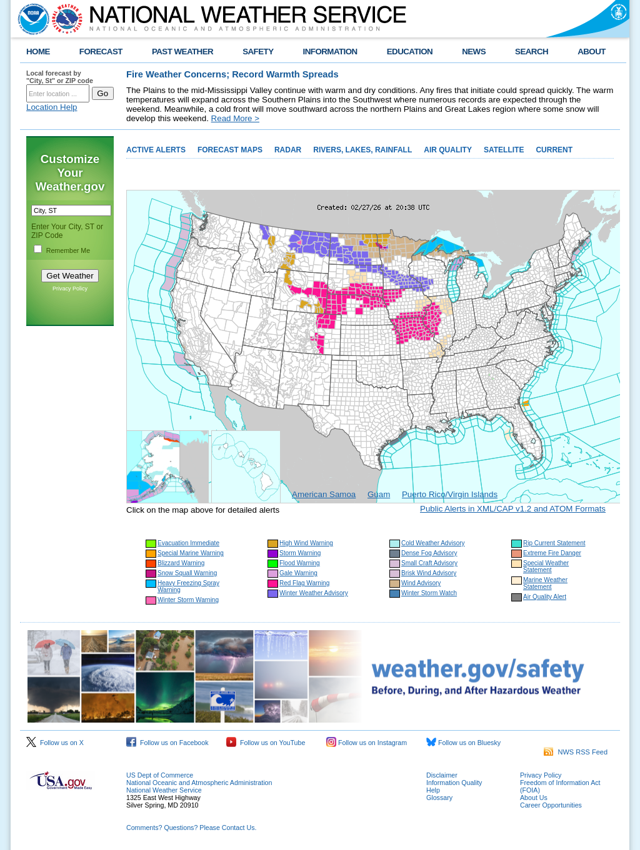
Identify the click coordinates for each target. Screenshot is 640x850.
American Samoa (324, 494)
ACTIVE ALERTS (156, 150)
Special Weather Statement (546, 566)
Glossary (439, 797)
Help (433, 790)
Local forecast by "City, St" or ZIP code (59, 76)
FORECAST (100, 51)
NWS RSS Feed (576, 752)
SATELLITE (504, 150)
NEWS (474, 51)
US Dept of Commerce (159, 775)
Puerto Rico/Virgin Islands (450, 494)
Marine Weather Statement (545, 583)
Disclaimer (442, 775)
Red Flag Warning (304, 583)
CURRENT (554, 150)
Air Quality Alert (544, 596)
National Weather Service (164, 790)
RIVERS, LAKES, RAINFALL (362, 150)
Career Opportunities (551, 805)
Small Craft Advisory (429, 563)
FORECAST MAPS (230, 150)
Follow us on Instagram (366, 742)
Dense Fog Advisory (429, 553)
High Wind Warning (306, 543)
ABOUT (592, 51)
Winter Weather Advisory (313, 593)
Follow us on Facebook (167, 742)
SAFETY (257, 51)
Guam (379, 494)
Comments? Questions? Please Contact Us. (191, 827)
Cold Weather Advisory (433, 543)
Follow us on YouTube (265, 742)
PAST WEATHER (182, 51)
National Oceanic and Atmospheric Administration (199, 782)
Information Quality (454, 782)
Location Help (52, 107)
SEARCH (531, 51)
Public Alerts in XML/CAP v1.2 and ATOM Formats (513, 508)
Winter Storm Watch (429, 593)
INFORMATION (330, 51)
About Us (534, 797)
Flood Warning (299, 563)
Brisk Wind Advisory (428, 573)
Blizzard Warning (181, 563)
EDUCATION (409, 51)
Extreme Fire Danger (552, 553)
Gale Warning (298, 573)
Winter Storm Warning (188, 599)
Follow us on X (55, 742)
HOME (38, 51)
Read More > (235, 118)
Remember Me (68, 250)
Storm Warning (300, 553)
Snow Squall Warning (187, 573)
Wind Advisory (421, 583)
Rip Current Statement (554, 543)
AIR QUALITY (448, 150)
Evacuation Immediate (188, 543)
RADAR (287, 150)
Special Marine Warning (191, 553)
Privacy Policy (70, 288)
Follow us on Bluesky (463, 742)
